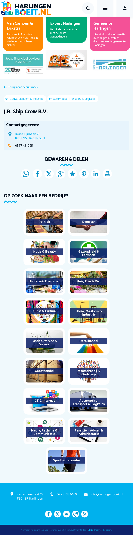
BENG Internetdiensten (99, 529)
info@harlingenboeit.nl (107, 494)
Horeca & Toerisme (44, 281)
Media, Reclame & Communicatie (44, 432)
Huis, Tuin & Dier (89, 281)
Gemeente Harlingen (102, 26)
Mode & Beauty (44, 251)
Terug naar (23, 87)
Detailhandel (88, 341)
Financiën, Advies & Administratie (89, 432)
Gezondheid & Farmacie (88, 253)
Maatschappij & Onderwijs (89, 372)
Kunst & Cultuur (44, 311)
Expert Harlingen (65, 23)
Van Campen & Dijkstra (20, 26)
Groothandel (44, 371)
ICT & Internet (44, 401)
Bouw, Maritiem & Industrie (26, 98)
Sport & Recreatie (66, 460)
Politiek (44, 222)
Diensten (88, 222)
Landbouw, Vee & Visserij (44, 342)
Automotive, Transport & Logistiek (74, 98)
